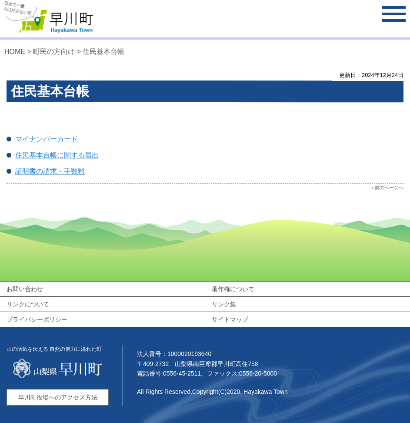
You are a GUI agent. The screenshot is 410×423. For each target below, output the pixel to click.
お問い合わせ (25, 288)
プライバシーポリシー (37, 319)
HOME (14, 51)
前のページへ (389, 187)
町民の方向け (54, 51)
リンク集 (224, 304)
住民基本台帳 (103, 51)
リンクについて (28, 304)
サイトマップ (230, 319)
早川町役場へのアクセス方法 (57, 397)
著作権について (233, 288)
